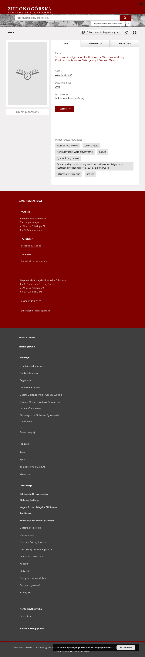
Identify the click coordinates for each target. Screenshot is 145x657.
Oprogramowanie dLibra (33, 578)
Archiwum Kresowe (30, 387)
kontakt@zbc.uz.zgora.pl (34, 261)
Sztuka (90, 174)
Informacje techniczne (32, 556)
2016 (57, 86)
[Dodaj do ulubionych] (126, 32)
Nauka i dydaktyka (29, 373)
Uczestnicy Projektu (30, 527)
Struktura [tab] (125, 43)
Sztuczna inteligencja (68, 174)
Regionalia (25, 380)
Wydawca (25, 474)
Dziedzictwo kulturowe (32, 366)
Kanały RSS (26, 592)
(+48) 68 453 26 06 (31, 301)
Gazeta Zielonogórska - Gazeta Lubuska (41, 394)
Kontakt (24, 563)
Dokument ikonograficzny (69, 98)
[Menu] (140, 3)
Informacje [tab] (95, 43)
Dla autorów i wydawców (33, 542)
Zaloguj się (26, 616)
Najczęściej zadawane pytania (36, 549)
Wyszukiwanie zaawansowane (108, 23)
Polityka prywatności (31, 585)
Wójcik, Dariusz (63, 75)
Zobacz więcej (27, 432)
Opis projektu (27, 535)
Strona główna (27, 346)
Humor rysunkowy (67, 145)
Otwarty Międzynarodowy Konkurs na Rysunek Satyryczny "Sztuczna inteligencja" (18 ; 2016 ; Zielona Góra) (90, 166)
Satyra (102, 151)
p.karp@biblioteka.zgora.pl (35, 310)
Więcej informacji (103, 647)
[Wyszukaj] (125, 18)
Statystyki (25, 571)
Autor (23, 452)
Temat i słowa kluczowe (32, 466)
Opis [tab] (65, 43)
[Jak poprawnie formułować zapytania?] (128, 23)
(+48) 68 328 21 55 (31, 245)
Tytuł (22, 459)
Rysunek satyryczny (68, 158)
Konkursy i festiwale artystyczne (75, 151)
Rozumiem (126, 647)
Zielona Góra (91, 145)
